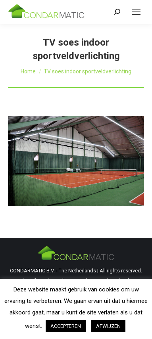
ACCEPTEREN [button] (65, 326)
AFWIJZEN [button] (108, 326)
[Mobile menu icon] (136, 12)
